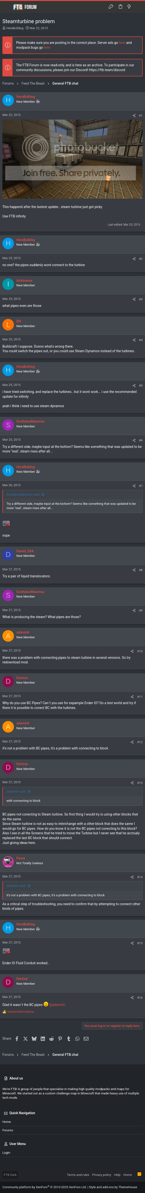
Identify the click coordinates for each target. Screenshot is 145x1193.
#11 (140, 697)
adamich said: (16, 791)
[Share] (134, 115)
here (122, 43)
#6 (141, 440)
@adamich (57, 1005)
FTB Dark (10, 1175)
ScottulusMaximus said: (23, 494)
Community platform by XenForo (44, 1187)
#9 (141, 610)
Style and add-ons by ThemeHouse (113, 1187)
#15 (140, 943)
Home (6, 1122)
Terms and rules (78, 1175)
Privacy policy (101, 1175)
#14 (140, 877)
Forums (7, 1130)
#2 (141, 259)
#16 (140, 997)
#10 (140, 651)
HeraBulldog (14, 28)
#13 (140, 783)
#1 (141, 115)
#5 (141, 385)
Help (117, 1175)
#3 (141, 299)
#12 (140, 742)
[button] (7, 7)
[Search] (138, 6)
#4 (141, 340)
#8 (141, 570)
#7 (141, 486)
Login (6, 1152)
